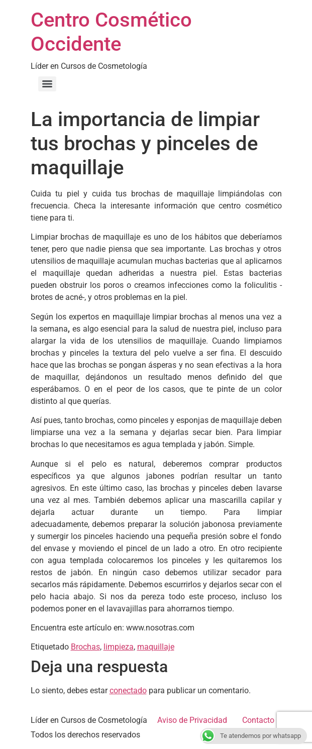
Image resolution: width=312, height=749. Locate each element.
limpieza (118, 647)
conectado (128, 690)
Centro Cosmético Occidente (111, 32)
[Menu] (47, 83)
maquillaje (155, 647)
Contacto (258, 720)
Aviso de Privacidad (192, 720)
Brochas (85, 647)
